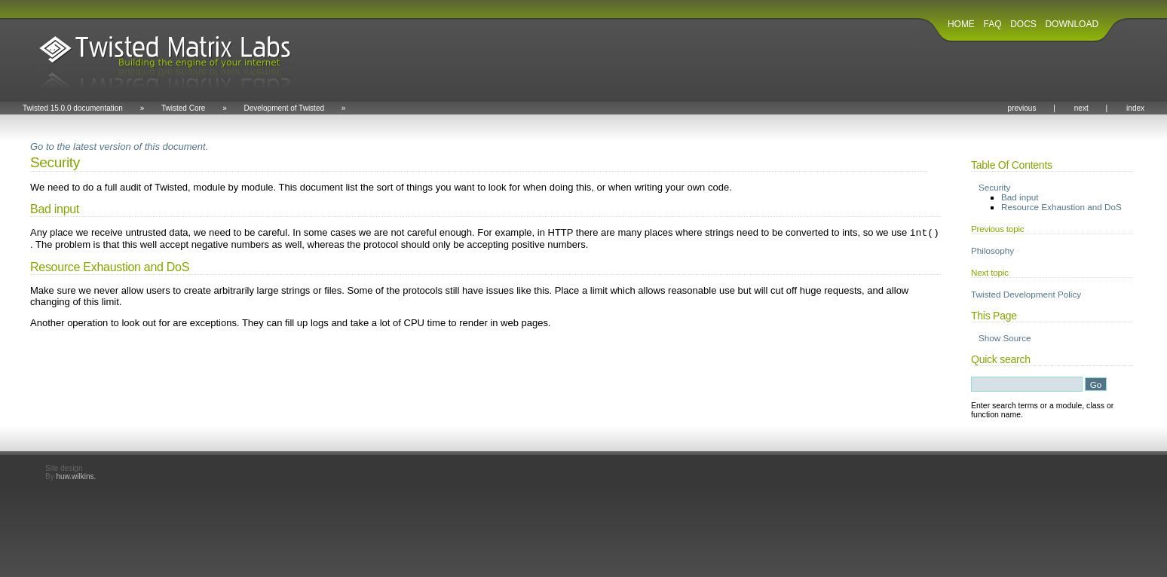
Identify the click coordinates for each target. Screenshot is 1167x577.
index (1135, 108)
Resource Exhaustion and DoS (1061, 207)
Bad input (1019, 197)
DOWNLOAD (1071, 24)
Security (994, 187)
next (1081, 108)
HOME (961, 24)
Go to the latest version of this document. (119, 146)
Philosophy (992, 250)
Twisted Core (183, 108)
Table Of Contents (1011, 165)
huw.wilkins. (76, 476)
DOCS (1023, 24)
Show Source (1005, 338)
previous (1022, 108)
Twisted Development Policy (1026, 294)
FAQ (993, 24)
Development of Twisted (284, 108)
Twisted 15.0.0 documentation (73, 108)
